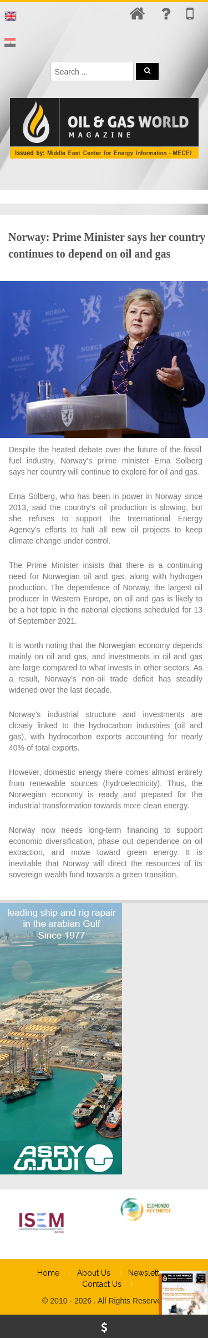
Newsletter (147, 1272)
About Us (93, 1272)
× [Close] (198, 1280)
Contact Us (101, 1284)
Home (48, 1272)
